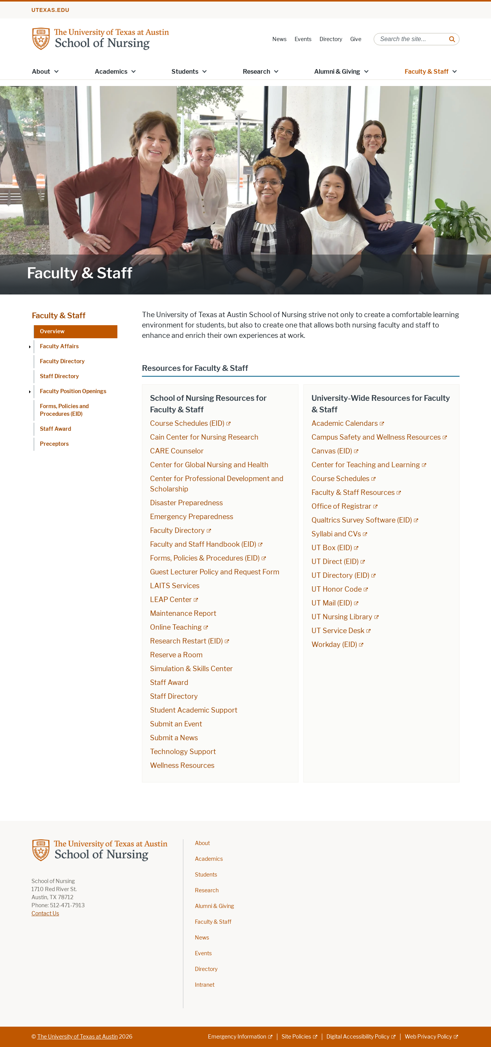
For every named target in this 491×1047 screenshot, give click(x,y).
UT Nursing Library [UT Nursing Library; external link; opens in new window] (341, 617)
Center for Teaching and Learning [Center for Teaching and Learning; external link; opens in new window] (365, 465)
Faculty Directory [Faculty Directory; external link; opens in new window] (177, 530)
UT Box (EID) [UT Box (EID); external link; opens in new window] (331, 548)
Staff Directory (59, 376)
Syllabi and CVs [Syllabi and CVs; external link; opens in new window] (336, 534)
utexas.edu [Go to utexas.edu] (50, 10)
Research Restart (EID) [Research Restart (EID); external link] (186, 641)
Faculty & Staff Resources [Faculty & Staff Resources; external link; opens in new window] (353, 492)
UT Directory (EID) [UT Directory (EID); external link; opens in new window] (340, 575)
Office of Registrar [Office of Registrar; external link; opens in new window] (341, 506)
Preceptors (54, 444)
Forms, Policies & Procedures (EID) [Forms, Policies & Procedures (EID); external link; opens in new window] (205, 558)
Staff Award (55, 429)
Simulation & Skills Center (191, 669)
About (41, 71)
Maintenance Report (183, 613)
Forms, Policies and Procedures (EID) (64, 410)
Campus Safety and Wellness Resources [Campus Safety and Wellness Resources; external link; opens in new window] (376, 437)
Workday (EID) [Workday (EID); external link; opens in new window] (334, 644)
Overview (52, 331)
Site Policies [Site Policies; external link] (296, 1037)
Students (184, 71)
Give (355, 39)
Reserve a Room (176, 655)
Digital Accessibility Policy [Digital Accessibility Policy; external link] (357, 1037)
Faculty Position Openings (73, 391)
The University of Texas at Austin (77, 1037)
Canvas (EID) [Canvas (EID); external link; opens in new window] (331, 451)
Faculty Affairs (59, 346)
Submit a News (174, 738)
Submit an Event (176, 724)
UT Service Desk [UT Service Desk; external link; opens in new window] (337, 631)
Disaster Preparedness (186, 503)
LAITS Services (174, 586)
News (279, 39)
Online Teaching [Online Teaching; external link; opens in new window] (176, 627)
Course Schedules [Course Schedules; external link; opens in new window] (340, 479)
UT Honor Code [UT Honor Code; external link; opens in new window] (336, 589)
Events (303, 39)
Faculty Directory (62, 361)
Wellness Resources (182, 765)
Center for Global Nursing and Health (209, 465)
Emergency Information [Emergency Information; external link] (237, 1037)
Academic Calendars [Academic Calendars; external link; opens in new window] (344, 423)
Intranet (204, 985)
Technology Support (183, 752)
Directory (331, 39)
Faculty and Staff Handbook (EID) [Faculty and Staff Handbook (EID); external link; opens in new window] (203, 544)
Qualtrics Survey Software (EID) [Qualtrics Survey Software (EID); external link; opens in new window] (361, 520)
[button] (56, 71)
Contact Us (45, 913)
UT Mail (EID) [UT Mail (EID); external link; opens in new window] (331, 603)
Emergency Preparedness (191, 517)
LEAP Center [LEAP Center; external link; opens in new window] (171, 599)
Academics (111, 71)
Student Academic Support (193, 710)
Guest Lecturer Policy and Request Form (214, 572)
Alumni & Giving (337, 71)
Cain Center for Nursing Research (204, 437)
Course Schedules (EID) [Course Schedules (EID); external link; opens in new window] (187, 423)
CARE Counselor (177, 451)
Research (256, 71)
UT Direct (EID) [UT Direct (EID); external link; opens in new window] (335, 561)
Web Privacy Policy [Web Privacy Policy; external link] (428, 1037)
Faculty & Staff (426, 71)
